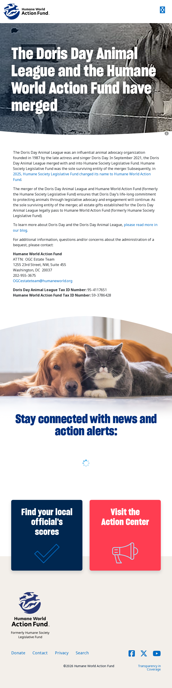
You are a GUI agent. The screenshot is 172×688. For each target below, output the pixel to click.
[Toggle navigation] (162, 12)
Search (82, 652)
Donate (18, 652)
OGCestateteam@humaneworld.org (42, 279)
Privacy (62, 652)
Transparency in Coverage (149, 666)
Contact (40, 652)
